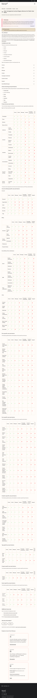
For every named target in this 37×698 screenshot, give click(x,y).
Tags (4, 100)
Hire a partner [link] (12, 659)
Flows (5, 94)
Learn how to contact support (21, 627)
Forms (5, 96)
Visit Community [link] (13, 644)
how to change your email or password (11, 616)
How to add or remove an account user (10, 612)
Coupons (5, 102)
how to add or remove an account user (21, 40)
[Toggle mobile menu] (34, 4)
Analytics (5, 98)
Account (13, 8)
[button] (4, 624)
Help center (3, 8)
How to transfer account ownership (10, 614)
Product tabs (6, 90)
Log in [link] (11, 678)
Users (17, 8)
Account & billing (8, 8)
